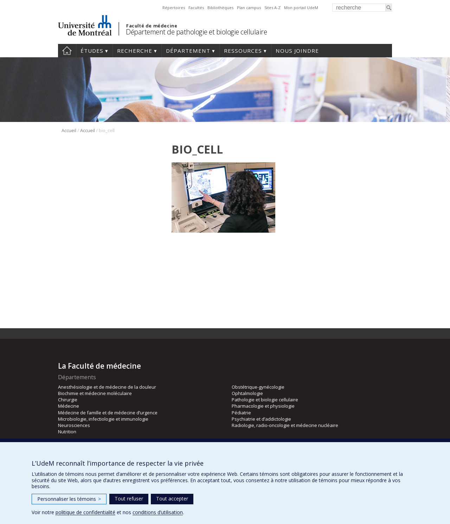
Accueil (67, 50)
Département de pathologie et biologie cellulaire (196, 32)
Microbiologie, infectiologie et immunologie (103, 419)
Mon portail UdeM (301, 7)
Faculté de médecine (151, 25)
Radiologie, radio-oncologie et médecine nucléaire (285, 425)
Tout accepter (172, 498)
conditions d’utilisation (158, 512)
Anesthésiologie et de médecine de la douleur (107, 387)
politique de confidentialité (85, 512)
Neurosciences (74, 425)
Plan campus (249, 7)
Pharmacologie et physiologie (263, 406)
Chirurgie (67, 399)
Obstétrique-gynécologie (258, 387)
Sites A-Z (272, 7)
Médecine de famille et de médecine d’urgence (108, 412)
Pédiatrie (241, 412)
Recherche (134, 50)
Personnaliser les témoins (69, 499)
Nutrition (67, 431)
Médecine (68, 406)
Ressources (243, 50)
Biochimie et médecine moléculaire (95, 393)
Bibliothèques (220, 7)
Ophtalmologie (247, 393)
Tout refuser (129, 498)
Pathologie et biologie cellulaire (265, 399)
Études (92, 50)
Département (188, 50)
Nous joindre (297, 50)
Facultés (196, 7)
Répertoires (173, 7)
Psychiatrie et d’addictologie (261, 419)
